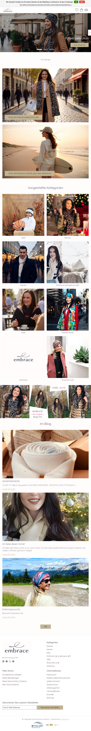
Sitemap (50, 698)
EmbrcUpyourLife (11, 609)
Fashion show (67, 333)
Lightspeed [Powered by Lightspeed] (64, 719)
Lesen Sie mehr (8, 489)
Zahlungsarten (53, 688)
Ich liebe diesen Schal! (13, 544)
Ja (76, 2)
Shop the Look (68, 380)
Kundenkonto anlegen (12, 674)
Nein (82, 2)
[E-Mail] (19, 707)
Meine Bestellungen (10, 678)
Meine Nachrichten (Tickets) (14, 681)
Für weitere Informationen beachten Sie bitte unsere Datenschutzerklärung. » (46, 5)
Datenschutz (52, 684)
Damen (67, 238)
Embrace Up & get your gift (67, 285)
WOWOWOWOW (11, 481)
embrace (23, 380)
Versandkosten (53, 691)
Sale (23, 333)
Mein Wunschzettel (10, 684)
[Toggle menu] (86, 10)
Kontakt (50, 694)
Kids (23, 238)
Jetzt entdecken (79, 45)
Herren (23, 285)
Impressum (51, 674)
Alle (45, 626)
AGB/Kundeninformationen (58, 678)
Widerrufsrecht (53, 681)
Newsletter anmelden (50, 707)
